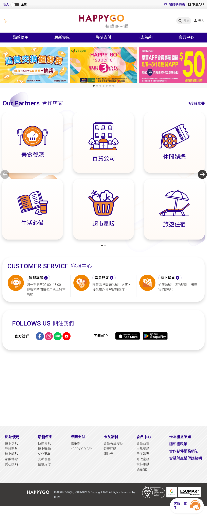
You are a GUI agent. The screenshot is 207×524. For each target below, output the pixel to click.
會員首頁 (142, 444)
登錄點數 (11, 449)
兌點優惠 (44, 459)
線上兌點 (11, 444)
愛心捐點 (11, 464)
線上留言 (168, 278)
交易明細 (142, 449)
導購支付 (78, 437)
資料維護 (142, 464)
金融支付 (44, 464)
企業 (24, 4)
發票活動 (110, 449)
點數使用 (12, 437)
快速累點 (44, 444)
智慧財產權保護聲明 (185, 458)
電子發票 (142, 454)
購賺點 (75, 444)
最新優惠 (45, 437)
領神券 (108, 454)
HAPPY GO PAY (81, 449)
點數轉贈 (11, 459)
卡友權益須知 (180, 437)
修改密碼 (142, 459)
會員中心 (143, 437)
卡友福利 (111, 437)
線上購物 (44, 449)
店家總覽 (194, 103)
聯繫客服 (36, 278)
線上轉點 (11, 454)
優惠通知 (142, 469)
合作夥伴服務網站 (183, 451)
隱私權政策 (178, 444)
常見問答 (102, 278)
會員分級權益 (113, 444)
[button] (94, 86)
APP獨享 (44, 454)
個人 (6, 4)
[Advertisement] (103, 388)
